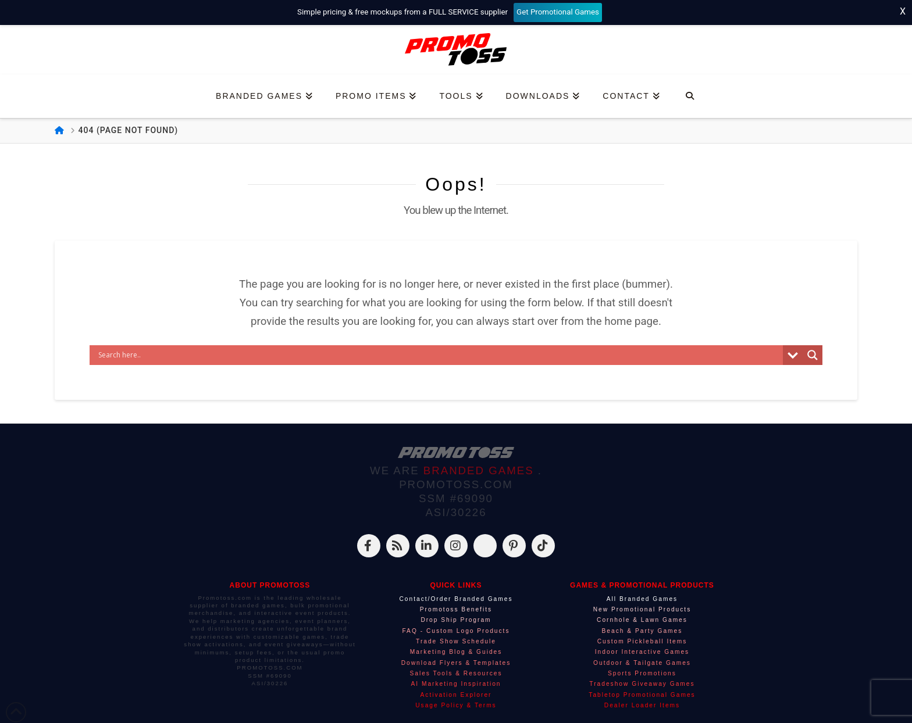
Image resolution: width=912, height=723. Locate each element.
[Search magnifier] (812, 355)
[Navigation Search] (689, 96)
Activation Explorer (456, 695)
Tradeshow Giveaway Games (641, 684)
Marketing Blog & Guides (456, 652)
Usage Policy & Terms (455, 705)
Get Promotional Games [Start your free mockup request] (557, 12)
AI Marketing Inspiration (456, 684)
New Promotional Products (642, 609)
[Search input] (439, 355)
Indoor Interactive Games (642, 652)
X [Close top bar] (903, 11)
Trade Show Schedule (456, 641)
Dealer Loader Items (642, 705)
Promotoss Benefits (456, 609)
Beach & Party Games (642, 631)
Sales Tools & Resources (455, 673)
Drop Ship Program (456, 620)
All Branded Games (642, 599)
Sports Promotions (642, 673)
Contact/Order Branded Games (455, 599)
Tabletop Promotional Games (642, 695)
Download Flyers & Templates (456, 663)
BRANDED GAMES (480, 470)
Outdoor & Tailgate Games (642, 663)
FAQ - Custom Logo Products (456, 631)
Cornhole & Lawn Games (642, 620)
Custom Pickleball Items (642, 641)
